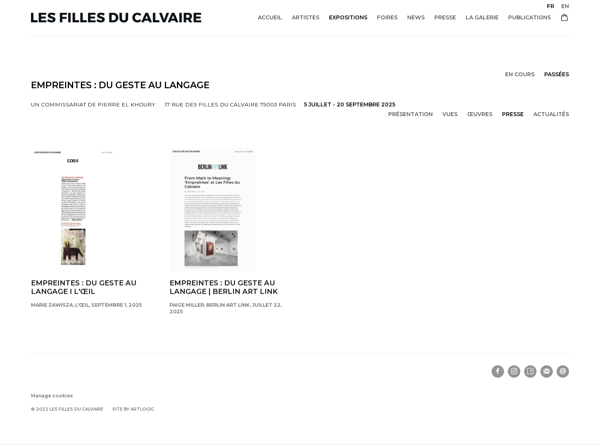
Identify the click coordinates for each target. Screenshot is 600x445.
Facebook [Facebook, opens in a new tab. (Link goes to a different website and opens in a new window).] (498, 371)
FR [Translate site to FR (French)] (550, 6)
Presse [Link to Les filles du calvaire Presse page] (445, 17)
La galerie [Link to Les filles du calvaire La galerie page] (482, 17)
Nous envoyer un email (563, 371)
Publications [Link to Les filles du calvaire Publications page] (529, 17)
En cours (520, 74)
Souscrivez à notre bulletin (546, 371)
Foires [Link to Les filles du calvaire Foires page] (387, 17)
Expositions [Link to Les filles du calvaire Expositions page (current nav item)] (348, 17)
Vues (450, 114)
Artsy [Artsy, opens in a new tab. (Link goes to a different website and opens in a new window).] (530, 371)
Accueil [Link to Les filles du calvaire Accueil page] (270, 17)
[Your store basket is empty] (564, 18)
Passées (556, 74)
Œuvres (479, 114)
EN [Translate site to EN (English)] (565, 6)
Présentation (410, 114)
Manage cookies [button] (52, 396)
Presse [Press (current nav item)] (513, 114)
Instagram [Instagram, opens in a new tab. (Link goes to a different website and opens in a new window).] (514, 371)
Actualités (551, 114)
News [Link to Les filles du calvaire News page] (416, 17)
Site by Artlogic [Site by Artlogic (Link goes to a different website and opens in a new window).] (133, 409)
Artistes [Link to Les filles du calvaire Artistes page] (305, 17)
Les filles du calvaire (116, 17)
